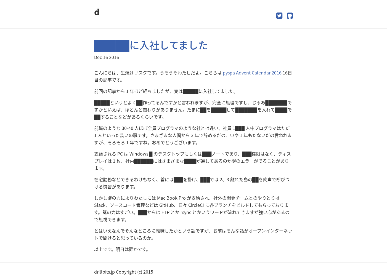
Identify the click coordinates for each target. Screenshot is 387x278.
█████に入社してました (151, 45)
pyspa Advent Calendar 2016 (252, 72)
